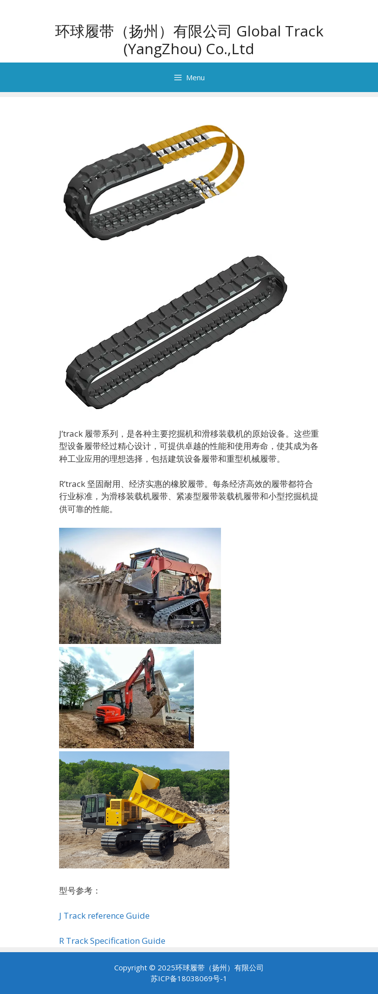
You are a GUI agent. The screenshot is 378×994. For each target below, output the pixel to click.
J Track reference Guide (104, 915)
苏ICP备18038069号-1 (189, 978)
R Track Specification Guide (112, 940)
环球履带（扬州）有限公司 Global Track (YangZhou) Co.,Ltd (189, 40)
